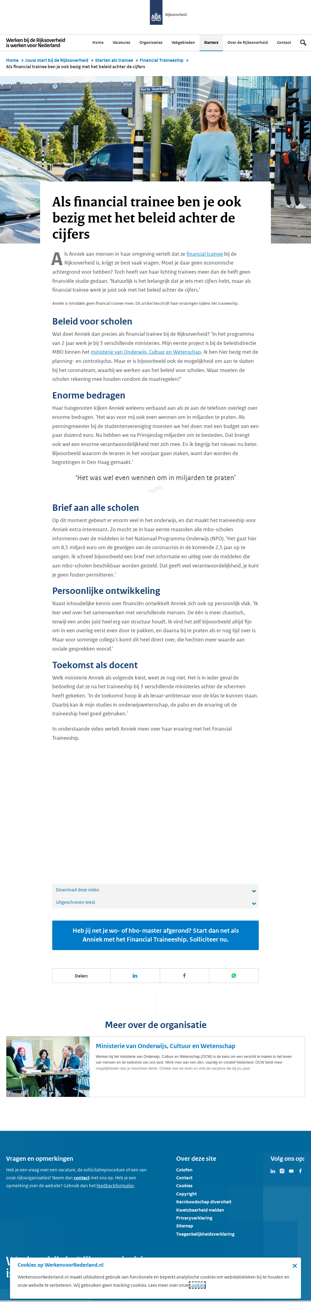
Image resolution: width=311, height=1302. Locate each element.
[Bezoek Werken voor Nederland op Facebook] (300, 1170)
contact (82, 1178)
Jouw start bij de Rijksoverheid (56, 60)
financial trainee (204, 254)
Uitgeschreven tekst (75, 902)
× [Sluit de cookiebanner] (295, 1265)
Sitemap (184, 1226)
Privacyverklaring (194, 1218)
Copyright (186, 1194)
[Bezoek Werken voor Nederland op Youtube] (291, 1170)
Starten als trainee (114, 60)
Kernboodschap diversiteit (203, 1202)
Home (12, 60)
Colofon (184, 1170)
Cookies (184, 1185)
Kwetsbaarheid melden (200, 1210)
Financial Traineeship (161, 60)
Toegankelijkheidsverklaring (205, 1234)
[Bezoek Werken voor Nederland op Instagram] (282, 1170)
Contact (184, 1178)
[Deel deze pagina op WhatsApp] (234, 975)
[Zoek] (303, 43)
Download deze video (77, 890)
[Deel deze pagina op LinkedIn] (135, 975)
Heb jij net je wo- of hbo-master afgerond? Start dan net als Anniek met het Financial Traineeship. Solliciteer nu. (156, 935)
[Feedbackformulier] (115, 1186)
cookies (197, 1285)
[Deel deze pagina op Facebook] (185, 975)
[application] (155, 813)
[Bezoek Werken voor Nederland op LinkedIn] (273, 1170)
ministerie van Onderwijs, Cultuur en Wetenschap (146, 352)
